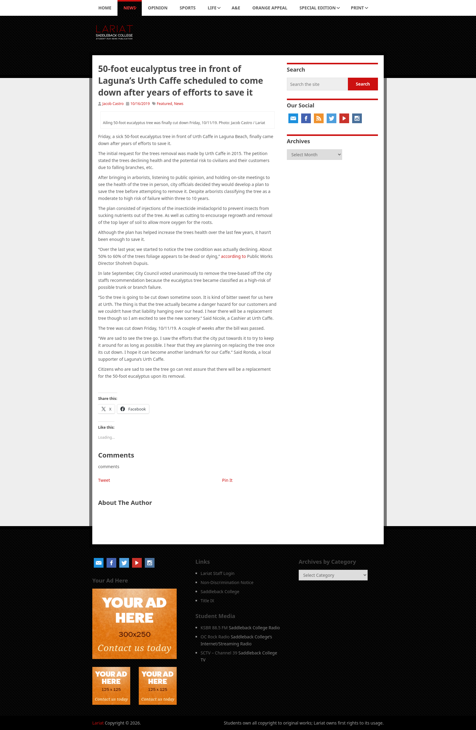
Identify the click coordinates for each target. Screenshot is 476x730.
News (130, 8)
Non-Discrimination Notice (227, 582)
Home (104, 8)
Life (212, 8)
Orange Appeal (269, 8)
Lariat (98, 723)
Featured (164, 103)
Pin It (227, 480)
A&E (236, 8)
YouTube (344, 118)
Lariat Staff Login (218, 573)
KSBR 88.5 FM (214, 627)
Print (357, 8)
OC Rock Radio (215, 637)
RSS (319, 118)
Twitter (331, 118)
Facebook (306, 118)
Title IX (207, 600)
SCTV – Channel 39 (219, 653)
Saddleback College (220, 591)
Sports (187, 8)
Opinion (158, 8)
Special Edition (318, 8)
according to (233, 256)
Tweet (104, 480)
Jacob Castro (113, 103)
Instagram (357, 118)
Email (293, 118)
